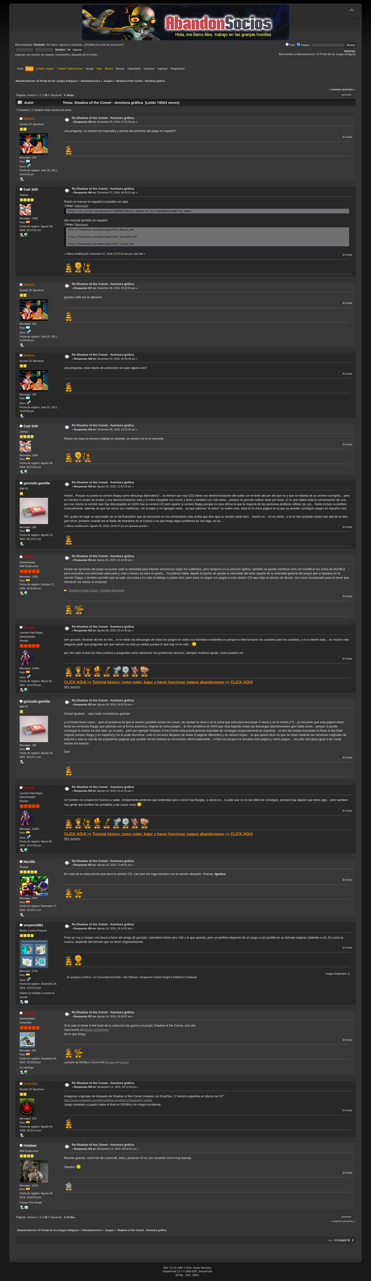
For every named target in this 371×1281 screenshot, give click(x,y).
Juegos (303, 45)
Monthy (29, 1013)
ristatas (29, 1145)
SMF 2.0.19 (169, 1268)
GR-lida (109, 1062)
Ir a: (330, 1240)
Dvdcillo (30, 1084)
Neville (29, 862)
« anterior (335, 89)
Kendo (29, 627)
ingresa (63, 44)
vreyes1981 (33, 925)
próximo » (348, 89)
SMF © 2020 (185, 1268)
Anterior (32, 95)
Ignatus (29, 557)
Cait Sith (30, 189)
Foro (290, 45)
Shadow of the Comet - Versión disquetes (96, 590)
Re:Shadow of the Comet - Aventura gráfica (103, 118)
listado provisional (96, 1030)
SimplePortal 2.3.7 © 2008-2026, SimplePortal (187, 1271)
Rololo (29, 119)
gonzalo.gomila (36, 483)
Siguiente (56, 95)
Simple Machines (202, 1268)
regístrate (76, 44)
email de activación (110, 44)
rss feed (123, 1062)
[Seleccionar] (81, 206)
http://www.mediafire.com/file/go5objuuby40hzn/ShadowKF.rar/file (108, 1100)
